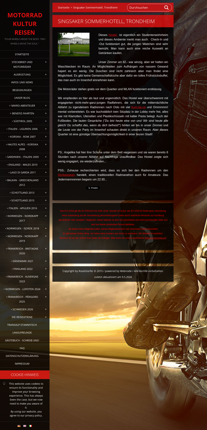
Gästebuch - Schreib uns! (22, 340)
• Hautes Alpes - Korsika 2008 (22, 147)
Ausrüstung (22, 74)
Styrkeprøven (66, 174)
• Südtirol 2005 (22, 121)
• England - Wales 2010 (22, 164)
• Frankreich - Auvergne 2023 (22, 279)
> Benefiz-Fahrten (22, 113)
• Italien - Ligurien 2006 (22, 129)
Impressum (22, 363)
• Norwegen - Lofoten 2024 (22, 289)
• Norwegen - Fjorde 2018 (22, 228)
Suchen (166, 7)
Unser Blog (22, 98)
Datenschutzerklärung (22, 356)
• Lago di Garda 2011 (22, 172)
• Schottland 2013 (22, 192)
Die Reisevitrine (22, 317)
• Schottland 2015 (22, 200)
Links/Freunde (22, 332)
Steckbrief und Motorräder (22, 64)
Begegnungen (22, 90)
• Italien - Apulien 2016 (22, 208)
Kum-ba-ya (138, 107)
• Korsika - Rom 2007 (22, 136)
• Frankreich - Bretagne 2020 (22, 251)
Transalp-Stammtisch (22, 325)
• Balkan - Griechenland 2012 (22, 182)
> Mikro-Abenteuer (22, 105)
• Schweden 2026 (22, 309)
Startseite (22, 54)
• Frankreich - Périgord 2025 (22, 299)
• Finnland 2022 (22, 269)
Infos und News (22, 82)
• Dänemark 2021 (22, 261)
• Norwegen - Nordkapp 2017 (22, 218)
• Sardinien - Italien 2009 (22, 157)
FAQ (22, 348)
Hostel (113, 34)
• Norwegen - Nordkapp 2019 (22, 238)
